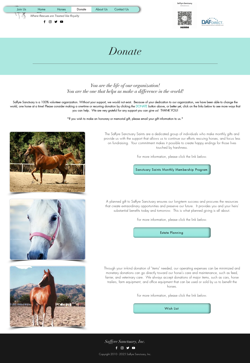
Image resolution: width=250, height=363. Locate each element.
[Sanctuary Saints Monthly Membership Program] (172, 169)
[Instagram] (122, 348)
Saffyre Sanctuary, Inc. (125, 341)
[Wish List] (172, 308)
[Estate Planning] (172, 232)
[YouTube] (133, 348)
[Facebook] (116, 348)
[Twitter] (128, 348)
